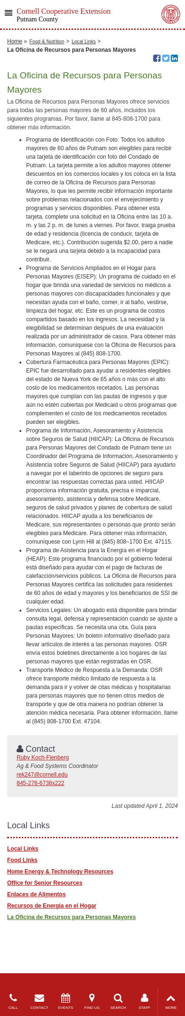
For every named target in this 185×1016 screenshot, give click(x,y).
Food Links (22, 860)
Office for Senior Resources (45, 883)
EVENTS (65, 1001)
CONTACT (39, 1001)
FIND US (91, 1001)
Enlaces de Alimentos (36, 894)
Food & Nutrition (47, 41)
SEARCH (118, 1001)
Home (14, 41)
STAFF (144, 1001)
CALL (13, 1001)
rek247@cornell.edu (42, 774)
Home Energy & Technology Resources (60, 871)
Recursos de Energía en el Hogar (51, 905)
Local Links (84, 41)
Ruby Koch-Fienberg (43, 757)
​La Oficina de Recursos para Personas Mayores (71, 917)
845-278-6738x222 (41, 783)
